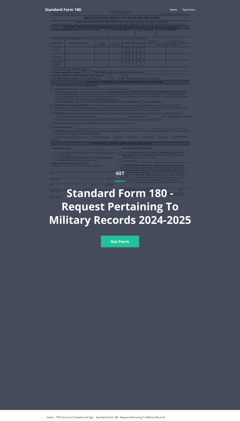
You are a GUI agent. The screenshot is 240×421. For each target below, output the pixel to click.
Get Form (120, 241)
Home (173, 9)
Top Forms (188, 9)
